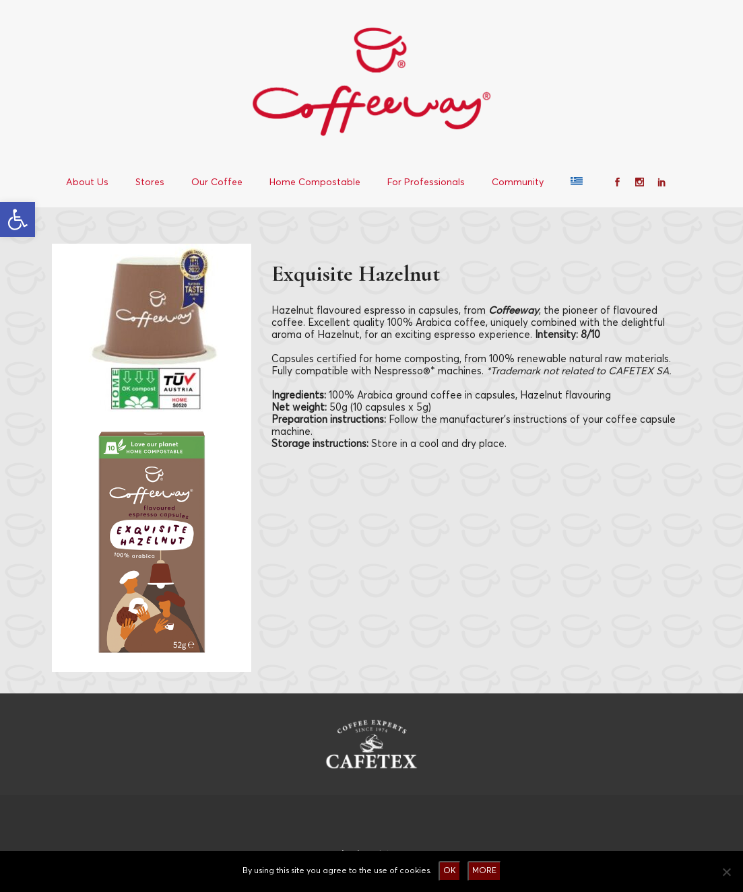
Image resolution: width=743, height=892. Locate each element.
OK (449, 870)
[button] (17, 219)
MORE (484, 870)
